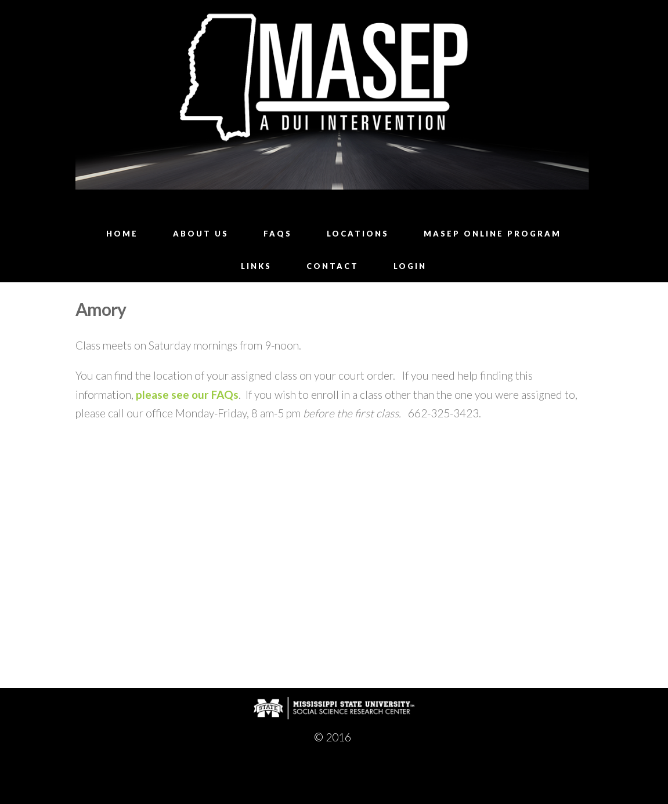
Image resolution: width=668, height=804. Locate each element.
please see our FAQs (187, 394)
